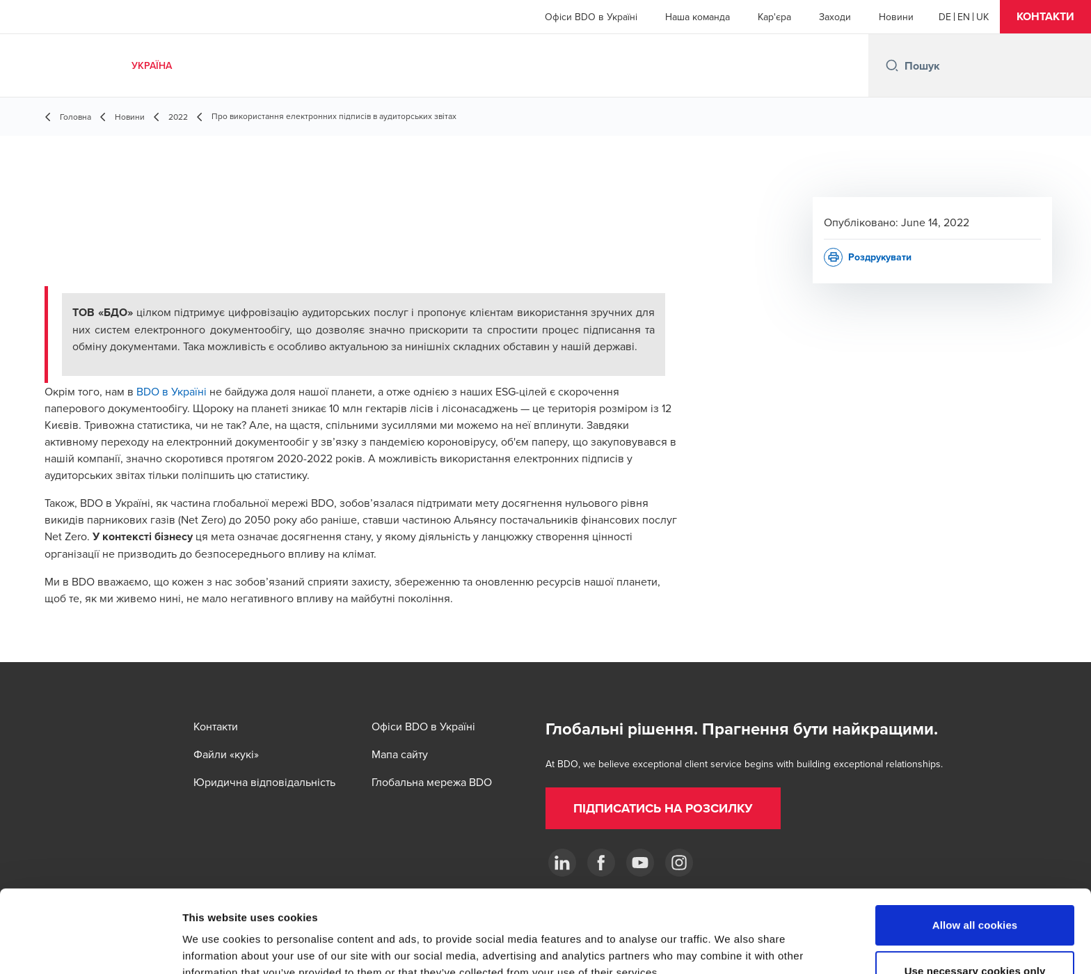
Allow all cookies (975, 848)
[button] (1045, 16)
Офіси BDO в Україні (591, 17)
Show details (730, 946)
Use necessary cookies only (975, 894)
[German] (945, 17)
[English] (963, 17)
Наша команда (697, 17)
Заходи (835, 17)
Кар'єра (774, 17)
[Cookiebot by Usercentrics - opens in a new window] (90, 946)
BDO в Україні (171, 391)
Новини (896, 17)
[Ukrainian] (982, 17)
